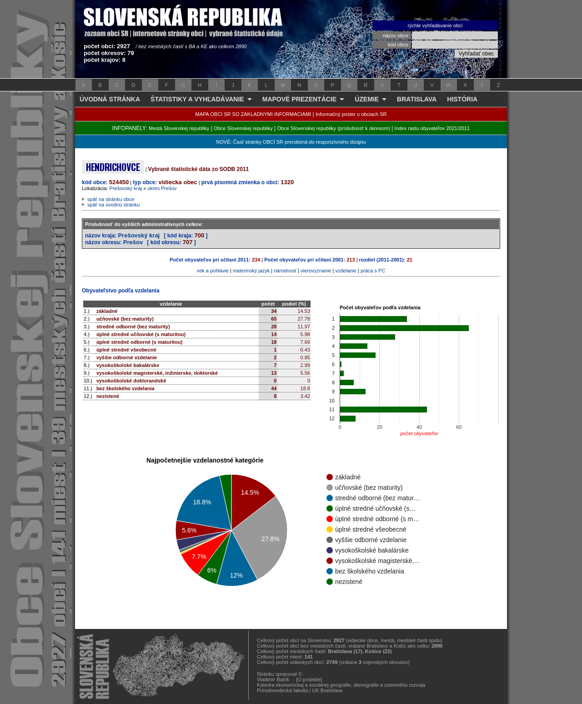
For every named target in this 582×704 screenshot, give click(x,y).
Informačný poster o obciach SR (351, 114)
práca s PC (373, 270)
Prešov (133, 242)
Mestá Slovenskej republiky (179, 128)
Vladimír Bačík (273, 679)
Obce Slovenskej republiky (243, 128)
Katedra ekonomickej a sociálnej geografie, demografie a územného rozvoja (341, 685)
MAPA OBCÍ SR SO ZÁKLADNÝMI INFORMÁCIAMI (253, 114)
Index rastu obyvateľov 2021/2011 (432, 128)
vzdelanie (345, 270)
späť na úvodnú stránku (113, 204)
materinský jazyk (251, 270)
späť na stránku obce (110, 199)
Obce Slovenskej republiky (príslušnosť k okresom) (333, 128)
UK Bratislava (327, 690)
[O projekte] (309, 679)
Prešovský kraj (126, 188)
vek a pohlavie (213, 270)
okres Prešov (161, 188)
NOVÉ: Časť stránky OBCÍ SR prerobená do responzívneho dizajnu (291, 142)
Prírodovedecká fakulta (282, 690)
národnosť (285, 270)
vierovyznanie (316, 270)
